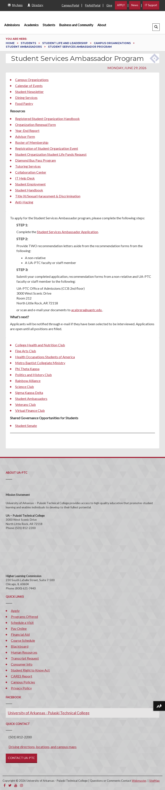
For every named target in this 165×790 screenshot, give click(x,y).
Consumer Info (21, 664)
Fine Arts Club (25, 351)
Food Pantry (24, 103)
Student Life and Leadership (65, 43)
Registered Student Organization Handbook (47, 119)
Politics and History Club (33, 375)
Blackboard (19, 646)
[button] (156, 27)
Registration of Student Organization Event (46, 148)
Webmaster (139, 780)
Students (49, 25)
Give (109, 5)
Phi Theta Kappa (27, 369)
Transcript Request (25, 658)
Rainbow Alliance (28, 381)
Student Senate (26, 426)
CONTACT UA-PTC (21, 758)
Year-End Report (27, 130)
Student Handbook (29, 190)
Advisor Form (25, 136)
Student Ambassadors (24, 46)
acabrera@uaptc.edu (86, 310)
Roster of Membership (31, 142)
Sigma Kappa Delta (29, 393)
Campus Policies (23, 682)
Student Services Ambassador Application (67, 232)
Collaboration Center (30, 172)
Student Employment (30, 184)
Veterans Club (25, 404)
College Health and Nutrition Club (40, 345)
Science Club (24, 387)
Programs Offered (24, 617)
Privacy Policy (21, 688)
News (134, 5)
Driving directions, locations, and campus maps (43, 747)
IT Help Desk (25, 178)
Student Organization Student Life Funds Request (51, 154)
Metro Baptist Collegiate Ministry (40, 363)
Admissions (12, 25)
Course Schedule (23, 640)
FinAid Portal (92, 5)
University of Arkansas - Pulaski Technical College (49, 713)
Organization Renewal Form (35, 125)
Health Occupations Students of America (45, 357)
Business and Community (76, 25)
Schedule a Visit (22, 622)
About (101, 25)
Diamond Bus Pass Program (35, 160)
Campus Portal (70, 5)
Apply (15, 611)
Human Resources (24, 652)
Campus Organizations (112, 43)
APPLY (121, 5)
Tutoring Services (28, 166)
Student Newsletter (29, 92)
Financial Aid (20, 634)
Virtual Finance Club (30, 410)
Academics (31, 25)
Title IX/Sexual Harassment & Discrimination (47, 196)
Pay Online (19, 628)
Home (10, 43)
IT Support (151, 5)
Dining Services (26, 98)
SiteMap (154, 780)
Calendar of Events (29, 86)
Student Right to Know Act (30, 670)
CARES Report (21, 676)
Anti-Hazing (24, 202)
